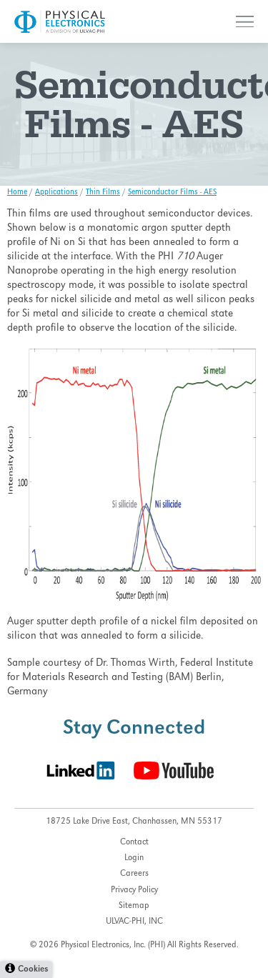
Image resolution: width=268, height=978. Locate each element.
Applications (56, 193)
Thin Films (103, 193)
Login (134, 858)
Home (17, 193)
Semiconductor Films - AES (172, 193)
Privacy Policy (134, 890)
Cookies (33, 969)
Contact (134, 842)
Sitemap (134, 906)
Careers (134, 874)
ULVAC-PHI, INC (134, 922)
